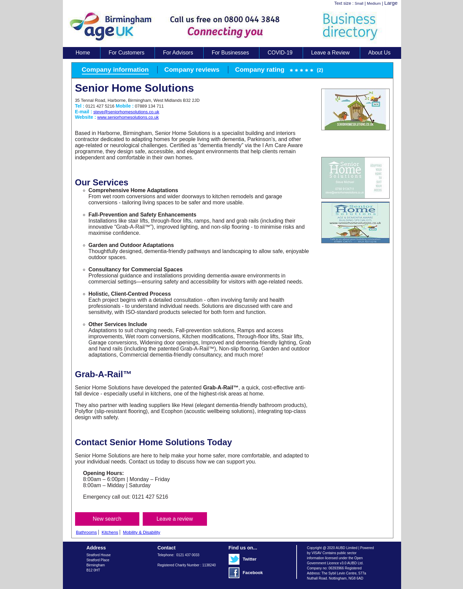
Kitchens (109, 532)
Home (83, 52)
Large (390, 3)
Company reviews (191, 69)
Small (359, 3)
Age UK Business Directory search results (228, 26)
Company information (115, 69)
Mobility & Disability (141, 532)
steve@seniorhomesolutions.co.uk (126, 111)
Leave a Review (330, 52)
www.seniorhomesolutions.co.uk (128, 117)
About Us (379, 52)
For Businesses (230, 52)
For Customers (126, 52)
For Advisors (178, 52)
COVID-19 (280, 52)
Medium (374, 3)
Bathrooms (86, 532)
